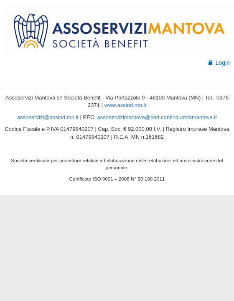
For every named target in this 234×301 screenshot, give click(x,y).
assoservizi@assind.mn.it (48, 117)
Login (219, 62)
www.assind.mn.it (125, 105)
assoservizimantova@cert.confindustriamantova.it (157, 117)
